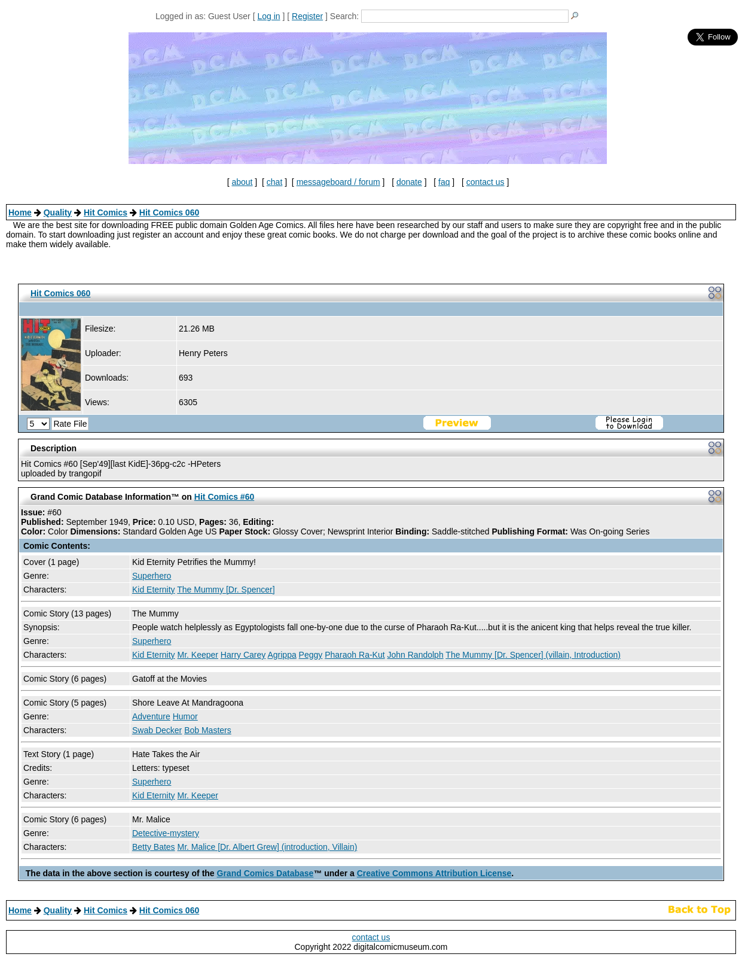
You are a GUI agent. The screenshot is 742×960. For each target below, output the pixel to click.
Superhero (151, 576)
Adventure (151, 716)
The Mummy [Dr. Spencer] (225, 589)
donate (409, 182)
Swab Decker (157, 730)
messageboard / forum (338, 182)
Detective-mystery (165, 833)
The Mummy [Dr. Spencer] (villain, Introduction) (533, 655)
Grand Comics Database (265, 873)
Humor (185, 716)
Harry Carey (243, 655)
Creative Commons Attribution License (434, 873)
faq (444, 182)
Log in (268, 16)
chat (274, 182)
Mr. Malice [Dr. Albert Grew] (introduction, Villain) (267, 847)
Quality (58, 212)
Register (307, 16)
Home (20, 212)
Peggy (311, 655)
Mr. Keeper (197, 655)
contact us (485, 182)
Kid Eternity (153, 589)
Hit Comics (105, 212)
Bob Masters (207, 730)
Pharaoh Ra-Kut (354, 655)
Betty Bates (153, 847)
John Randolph (415, 655)
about (241, 182)
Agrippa (281, 655)
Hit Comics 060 (169, 212)
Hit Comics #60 (224, 497)
